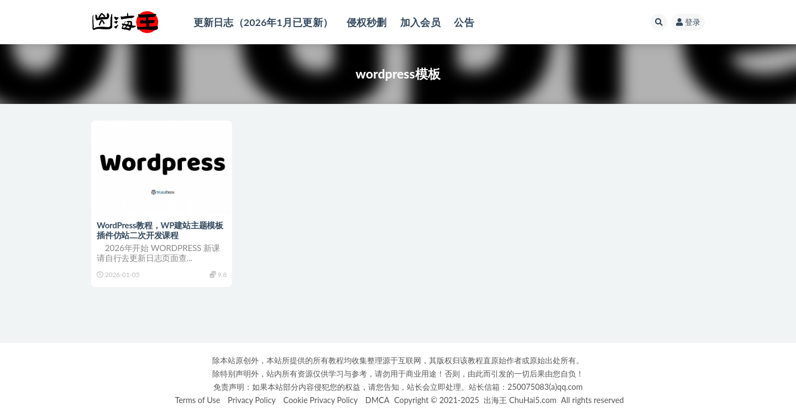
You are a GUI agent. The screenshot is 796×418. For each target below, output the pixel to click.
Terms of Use (197, 400)
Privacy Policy (252, 400)
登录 (688, 22)
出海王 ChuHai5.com (520, 400)
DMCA (377, 400)
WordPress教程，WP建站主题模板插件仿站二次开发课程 (160, 230)
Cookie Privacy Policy (320, 400)
